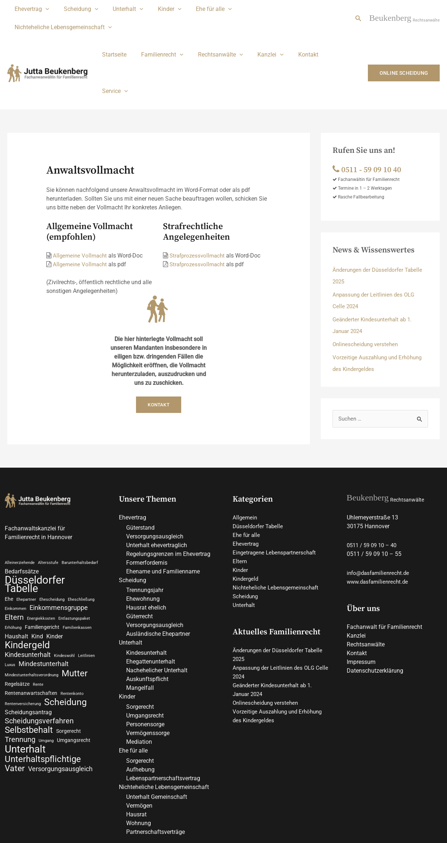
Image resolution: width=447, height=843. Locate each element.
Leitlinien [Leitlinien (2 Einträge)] (86, 604)
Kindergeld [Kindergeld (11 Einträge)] (27, 593)
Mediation (139, 687)
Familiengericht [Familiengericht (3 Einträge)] (42, 575)
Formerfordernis (146, 507)
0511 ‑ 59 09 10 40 (369, 114)
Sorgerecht (140, 652)
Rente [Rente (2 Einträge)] (38, 634)
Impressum (361, 607)
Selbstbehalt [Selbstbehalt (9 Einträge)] (29, 681)
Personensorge (145, 669)
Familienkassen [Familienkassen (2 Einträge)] (77, 575)
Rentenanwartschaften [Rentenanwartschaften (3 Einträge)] (31, 643)
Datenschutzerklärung (375, 615)
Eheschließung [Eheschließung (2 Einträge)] (81, 546)
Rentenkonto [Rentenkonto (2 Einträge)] (72, 643)
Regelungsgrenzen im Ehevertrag (168, 499)
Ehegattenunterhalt (150, 607)
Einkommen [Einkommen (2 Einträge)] (15, 555)
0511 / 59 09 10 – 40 (374, 490)
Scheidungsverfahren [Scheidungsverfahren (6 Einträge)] (39, 672)
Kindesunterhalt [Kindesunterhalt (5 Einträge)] (28, 603)
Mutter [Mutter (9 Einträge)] (75, 623)
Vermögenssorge (148, 678)
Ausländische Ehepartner (158, 579)
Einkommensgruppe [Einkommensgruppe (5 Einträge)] (59, 555)
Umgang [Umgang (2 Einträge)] (46, 692)
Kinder (159, 9)
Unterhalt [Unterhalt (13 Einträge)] (25, 701)
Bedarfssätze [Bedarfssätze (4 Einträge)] (22, 517)
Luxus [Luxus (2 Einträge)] (10, 614)
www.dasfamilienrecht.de (379, 526)
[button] (358, 9)
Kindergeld (246, 524)
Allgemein (245, 462)
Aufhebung (140, 715)
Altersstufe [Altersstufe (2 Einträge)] (48, 508)
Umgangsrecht (145, 661)
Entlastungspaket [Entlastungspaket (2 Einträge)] (74, 566)
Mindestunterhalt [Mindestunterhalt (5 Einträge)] (44, 613)
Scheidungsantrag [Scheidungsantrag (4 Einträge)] (28, 663)
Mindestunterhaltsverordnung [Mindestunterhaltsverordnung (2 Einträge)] (31, 624)
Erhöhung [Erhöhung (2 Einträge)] (13, 575)
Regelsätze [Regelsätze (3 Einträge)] (17, 634)
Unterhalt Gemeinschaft (156, 742)
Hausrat (136, 760)
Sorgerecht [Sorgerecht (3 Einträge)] (68, 682)
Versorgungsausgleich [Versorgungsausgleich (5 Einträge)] (60, 722)
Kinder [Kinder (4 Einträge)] (54, 584)
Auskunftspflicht (147, 624)
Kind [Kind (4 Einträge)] (37, 584)
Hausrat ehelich (146, 553)
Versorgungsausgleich (154, 481)
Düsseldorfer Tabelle (259, 471)
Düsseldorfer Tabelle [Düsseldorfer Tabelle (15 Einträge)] (35, 530)
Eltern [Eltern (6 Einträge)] (14, 564)
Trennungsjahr (144, 535)
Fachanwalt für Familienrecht (384, 572)
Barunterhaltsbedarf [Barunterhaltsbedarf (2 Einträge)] (80, 508)
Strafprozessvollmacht (199, 200)
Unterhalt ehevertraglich (156, 490)
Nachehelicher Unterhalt (156, 615)
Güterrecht (139, 561)
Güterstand (140, 472)
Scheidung (76, 9)
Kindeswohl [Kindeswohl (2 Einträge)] (64, 604)
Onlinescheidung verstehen (367, 289)
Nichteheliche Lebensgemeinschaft (279, 9)
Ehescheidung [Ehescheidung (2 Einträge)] (52, 546)
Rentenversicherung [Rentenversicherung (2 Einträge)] (23, 654)
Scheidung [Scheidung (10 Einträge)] (65, 652)
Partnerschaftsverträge (155, 777)
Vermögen (139, 751)
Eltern (240, 506)
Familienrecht (158, 36)
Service (330, 36)
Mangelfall (140, 633)
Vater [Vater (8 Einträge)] (15, 721)
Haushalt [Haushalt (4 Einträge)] (16, 584)
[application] (44, 9)
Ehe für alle (201, 9)
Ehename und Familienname (163, 516)
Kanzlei (260, 36)
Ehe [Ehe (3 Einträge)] (9, 545)
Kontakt (295, 36)
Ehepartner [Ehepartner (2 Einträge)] (26, 546)
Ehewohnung (143, 544)
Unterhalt (120, 9)
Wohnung (138, 769)
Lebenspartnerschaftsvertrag (163, 723)
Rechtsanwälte (213, 36)
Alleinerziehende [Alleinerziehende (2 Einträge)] (20, 508)
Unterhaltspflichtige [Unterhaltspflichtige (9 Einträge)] (43, 711)
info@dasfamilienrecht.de (380, 518)
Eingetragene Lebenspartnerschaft (277, 497)
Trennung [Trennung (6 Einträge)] (20, 691)
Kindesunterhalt (146, 598)
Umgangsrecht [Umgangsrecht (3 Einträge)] (73, 692)
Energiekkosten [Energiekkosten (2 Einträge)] (41, 566)
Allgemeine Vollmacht (81, 200)
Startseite (113, 36)
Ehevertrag (30, 9)
